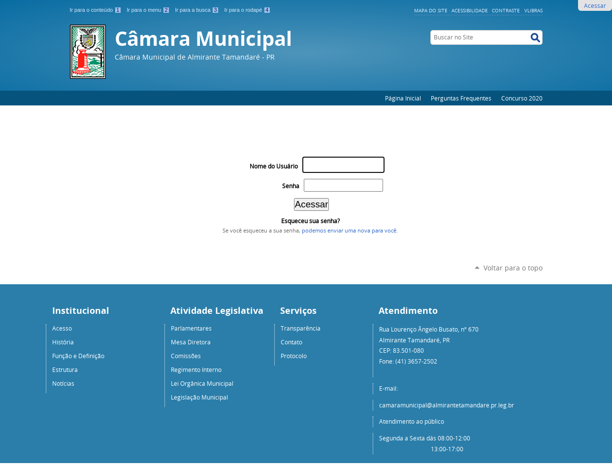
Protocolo (294, 356)
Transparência (301, 328)
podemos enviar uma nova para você (349, 230)
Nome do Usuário (274, 166)
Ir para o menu (149, 10)
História (63, 342)
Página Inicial (403, 98)
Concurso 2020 (522, 98)
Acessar (595, 5)
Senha (290, 186)
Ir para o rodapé (247, 10)
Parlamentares (191, 328)
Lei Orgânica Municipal (202, 383)
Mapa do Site (431, 10)
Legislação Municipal (199, 397)
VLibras (533, 10)
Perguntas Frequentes (461, 98)
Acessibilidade (469, 10)
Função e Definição (78, 356)
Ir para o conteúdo (96, 10)
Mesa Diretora (191, 342)
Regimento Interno (196, 369)
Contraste (506, 10)
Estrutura (65, 369)
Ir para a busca (197, 10)
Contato (291, 342)
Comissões (186, 356)
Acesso (62, 328)
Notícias (63, 383)
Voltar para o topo (513, 267)
